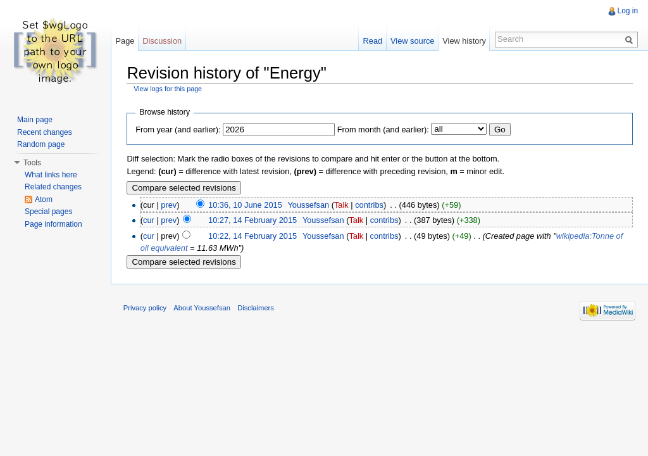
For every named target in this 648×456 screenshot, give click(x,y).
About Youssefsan (203, 308)
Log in (627, 10)
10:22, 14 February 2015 (253, 236)
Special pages (48, 211)
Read (372, 41)
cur (149, 220)
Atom (44, 199)
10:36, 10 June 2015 (246, 205)
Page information (53, 224)
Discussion (162, 41)
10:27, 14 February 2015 (253, 220)
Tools (32, 162)
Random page (41, 144)
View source (412, 41)
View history (464, 41)
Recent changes (44, 132)
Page (125, 41)
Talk (342, 205)
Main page (35, 119)
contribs (370, 205)
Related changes (53, 186)
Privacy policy (145, 308)
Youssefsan (309, 205)
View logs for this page (168, 88)
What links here (51, 174)
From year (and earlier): (178, 129)
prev (169, 205)
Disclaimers (256, 308)
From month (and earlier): (383, 129)
